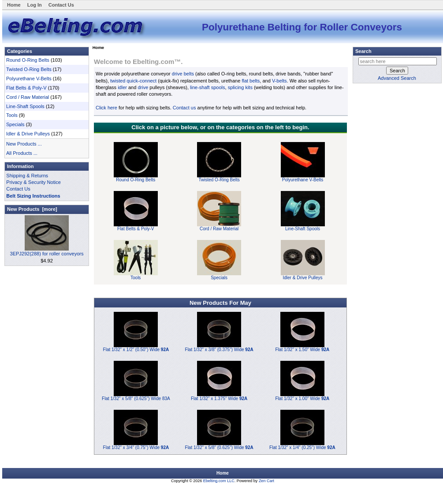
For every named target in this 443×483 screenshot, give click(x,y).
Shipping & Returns (27, 175)
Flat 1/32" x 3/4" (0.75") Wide (136, 447)
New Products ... (24, 143)
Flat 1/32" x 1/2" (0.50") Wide (136, 349)
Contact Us (61, 4)
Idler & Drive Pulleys (28, 133)
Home (14, 4)
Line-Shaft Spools (25, 106)
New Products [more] (32, 209)
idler (122, 87)
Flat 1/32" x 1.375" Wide (219, 398)
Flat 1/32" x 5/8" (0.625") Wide (219, 447)
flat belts (251, 80)
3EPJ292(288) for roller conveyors (47, 251)
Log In (34, 4)
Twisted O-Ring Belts (29, 69)
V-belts (279, 80)
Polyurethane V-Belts (29, 78)
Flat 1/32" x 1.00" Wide (302, 398)
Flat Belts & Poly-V (26, 87)
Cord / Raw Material (27, 97)
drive (143, 87)
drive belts (183, 73)
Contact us (184, 107)
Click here (106, 107)
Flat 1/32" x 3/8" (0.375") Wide (219, 349)
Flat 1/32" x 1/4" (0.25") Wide (302, 447)
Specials (15, 124)
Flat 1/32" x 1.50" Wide (302, 349)
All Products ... (21, 153)
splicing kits (240, 87)
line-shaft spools (207, 87)
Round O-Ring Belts (27, 60)
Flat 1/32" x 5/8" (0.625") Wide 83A (136, 398)
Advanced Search (397, 78)
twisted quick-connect (133, 80)
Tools (12, 115)
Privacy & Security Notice (33, 182)
